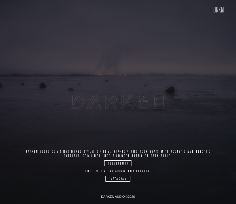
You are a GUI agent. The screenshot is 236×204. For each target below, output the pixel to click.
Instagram (118, 179)
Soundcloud (118, 163)
